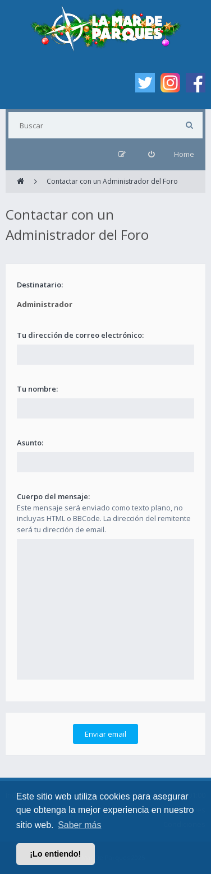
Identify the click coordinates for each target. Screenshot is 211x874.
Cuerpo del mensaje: (53, 496)
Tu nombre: (37, 389)
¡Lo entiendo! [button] (55, 853)
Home (184, 154)
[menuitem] (151, 154)
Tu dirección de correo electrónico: (80, 335)
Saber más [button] (79, 825)
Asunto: (30, 443)
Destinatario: (40, 285)
